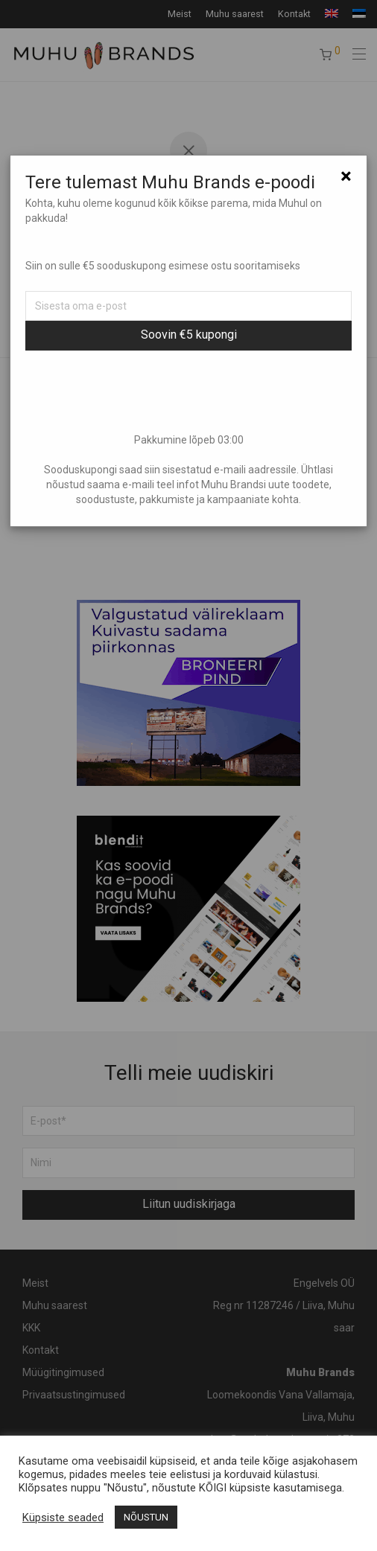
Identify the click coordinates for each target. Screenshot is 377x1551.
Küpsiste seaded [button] (63, 1517)
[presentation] (188, 391)
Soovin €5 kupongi (189, 334)
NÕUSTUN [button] (146, 1517)
